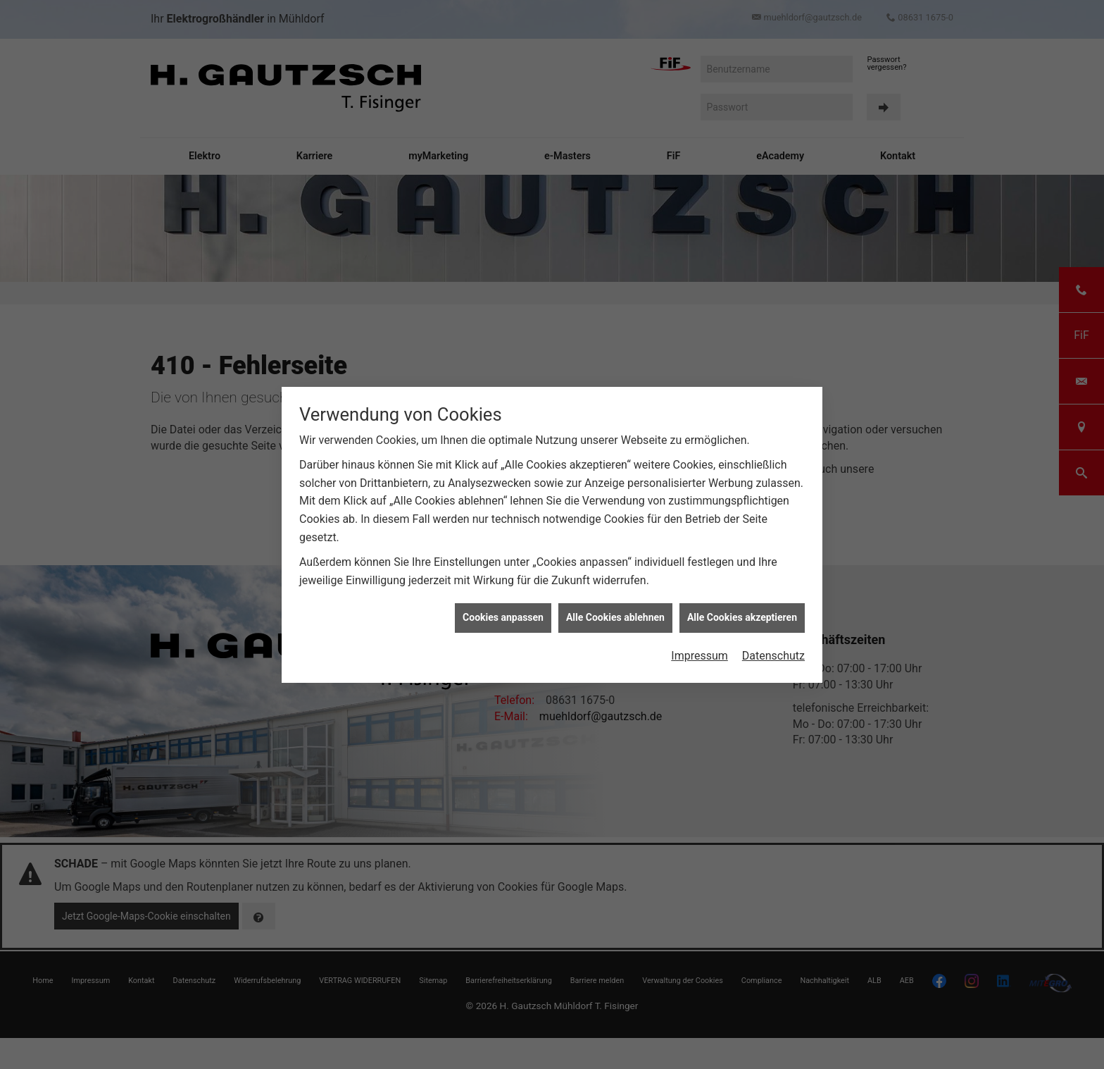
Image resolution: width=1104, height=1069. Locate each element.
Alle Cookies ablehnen (615, 607)
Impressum (699, 645)
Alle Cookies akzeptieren (742, 607)
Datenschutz (773, 645)
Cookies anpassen (503, 607)
